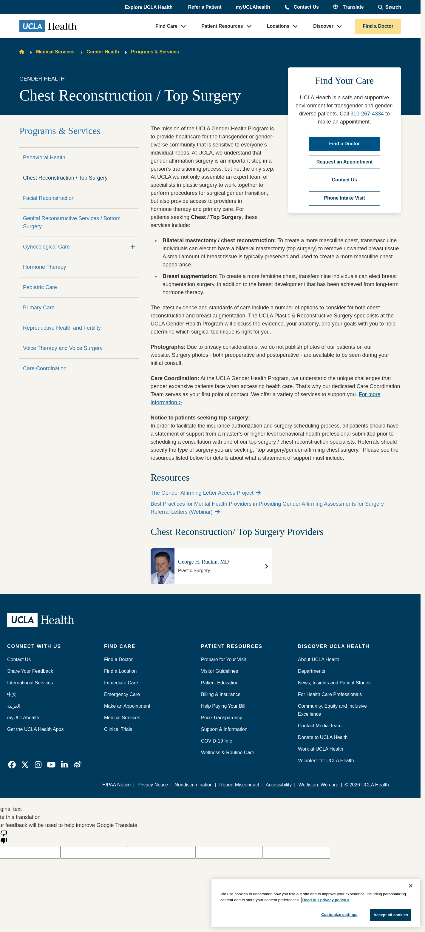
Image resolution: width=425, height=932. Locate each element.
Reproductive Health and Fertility (62, 328)
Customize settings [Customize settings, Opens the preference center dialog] (339, 914)
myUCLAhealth (253, 7)
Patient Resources (222, 26)
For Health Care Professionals (330, 694)
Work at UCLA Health (320, 749)
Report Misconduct (239, 784)
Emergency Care (122, 694)
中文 (12, 694)
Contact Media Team (319, 725)
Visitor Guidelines (219, 671)
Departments (311, 671)
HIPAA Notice (116, 784)
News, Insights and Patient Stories (334, 682)
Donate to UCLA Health (322, 737)
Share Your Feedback (30, 671)
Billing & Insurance (221, 694)
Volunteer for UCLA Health (326, 760)
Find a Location (120, 671)
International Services (30, 682)
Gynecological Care (46, 247)
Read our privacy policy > (326, 900)
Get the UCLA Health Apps (35, 729)
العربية (13, 706)
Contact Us (306, 7)
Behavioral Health (44, 158)
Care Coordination (45, 368)
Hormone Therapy (44, 267)
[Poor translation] (3, 836)
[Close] (410, 885)
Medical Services (55, 51)
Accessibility (279, 784)
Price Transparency (221, 717)
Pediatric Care (40, 287)
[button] (149, 7)
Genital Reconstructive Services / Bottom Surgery (71, 222)
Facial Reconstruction (49, 198)
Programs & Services (155, 51)
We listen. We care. (319, 784)
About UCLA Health (318, 659)
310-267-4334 (367, 114)
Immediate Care (121, 682)
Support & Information (224, 729)
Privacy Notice (152, 784)
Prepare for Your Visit (223, 659)
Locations (278, 26)
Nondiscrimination (194, 784)
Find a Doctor (378, 26)
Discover (323, 26)
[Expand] (132, 247)
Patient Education (219, 682)
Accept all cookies (390, 915)
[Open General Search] (389, 7)
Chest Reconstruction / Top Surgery (65, 178)
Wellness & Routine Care (227, 752)
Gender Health (102, 51)
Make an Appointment (127, 706)
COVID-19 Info (216, 740)
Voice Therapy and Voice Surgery (63, 348)
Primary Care (39, 308)
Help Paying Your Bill (223, 706)
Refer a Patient (205, 7)
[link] (12, 764)
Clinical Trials (118, 729)
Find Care (166, 26)
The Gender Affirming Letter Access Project (206, 493)
